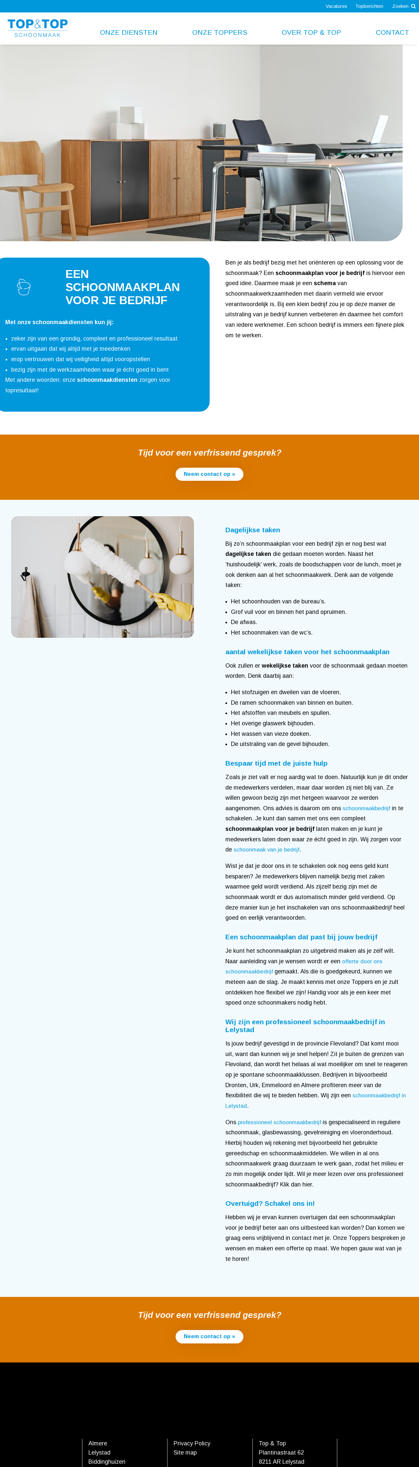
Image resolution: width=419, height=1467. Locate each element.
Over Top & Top (311, 32)
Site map (185, 1453)
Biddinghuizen (106, 1462)
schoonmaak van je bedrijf (268, 850)
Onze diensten (129, 32)
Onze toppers (219, 32)
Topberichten (366, 6)
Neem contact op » (209, 474)
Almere (97, 1444)
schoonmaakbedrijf (367, 808)
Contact (392, 32)
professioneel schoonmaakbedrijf (281, 1122)
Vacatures (332, 6)
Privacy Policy (192, 1444)
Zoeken (403, 6)
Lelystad (99, 1453)
